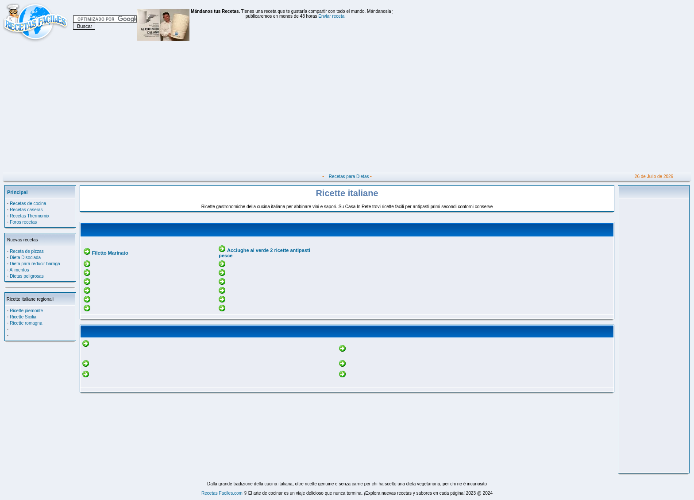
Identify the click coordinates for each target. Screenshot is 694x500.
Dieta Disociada (25, 257)
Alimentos (19, 269)
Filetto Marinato (110, 253)
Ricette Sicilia (23, 316)
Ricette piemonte (26, 310)
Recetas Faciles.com (222, 493)
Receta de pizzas (27, 251)
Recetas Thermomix (29, 215)
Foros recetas (23, 222)
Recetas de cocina (28, 203)
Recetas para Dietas (349, 176)
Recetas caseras (26, 209)
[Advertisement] (268, 110)
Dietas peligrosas (27, 276)
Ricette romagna (26, 323)
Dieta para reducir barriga (35, 263)
